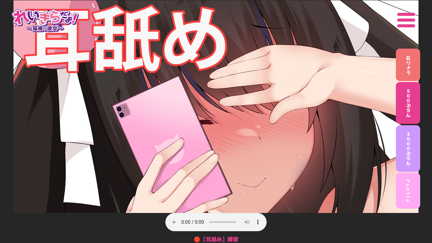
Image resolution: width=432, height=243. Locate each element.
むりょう (408, 64)
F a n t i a (408, 191)
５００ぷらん (408, 103)
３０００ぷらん (408, 148)
